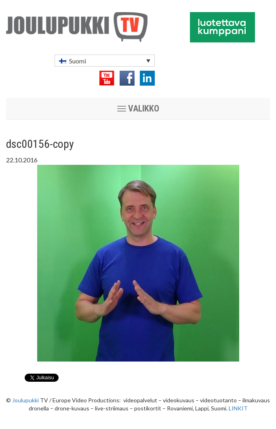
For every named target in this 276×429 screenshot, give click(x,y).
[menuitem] (105, 61)
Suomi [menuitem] (77, 61)
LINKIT (238, 408)
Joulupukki (25, 400)
